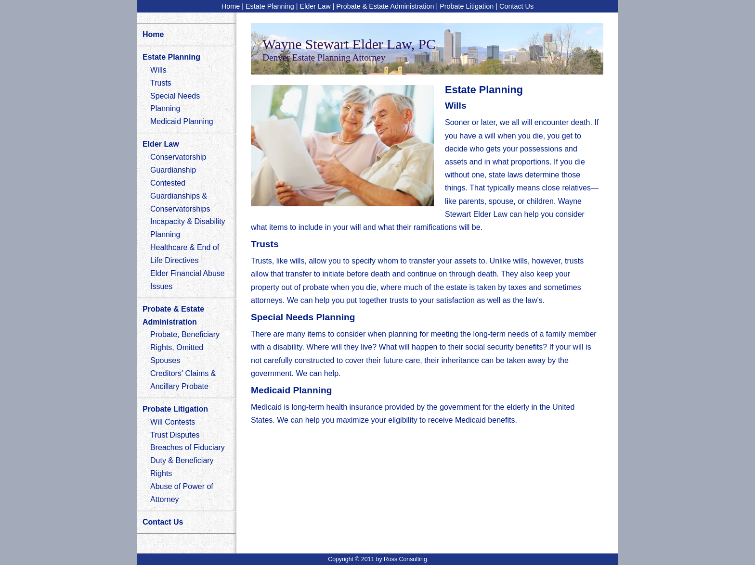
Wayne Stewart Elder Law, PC (349, 44)
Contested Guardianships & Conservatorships (180, 196)
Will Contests (172, 422)
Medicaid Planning (181, 121)
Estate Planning (270, 6)
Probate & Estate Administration (385, 6)
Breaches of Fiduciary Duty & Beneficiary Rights (187, 460)
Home (230, 6)
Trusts (160, 83)
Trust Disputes (175, 435)
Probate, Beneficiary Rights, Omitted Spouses (185, 347)
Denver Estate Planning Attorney (323, 57)
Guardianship (173, 170)
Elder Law (315, 6)
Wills (158, 70)
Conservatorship (178, 157)
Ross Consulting (405, 559)
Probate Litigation (467, 6)
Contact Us (516, 6)
